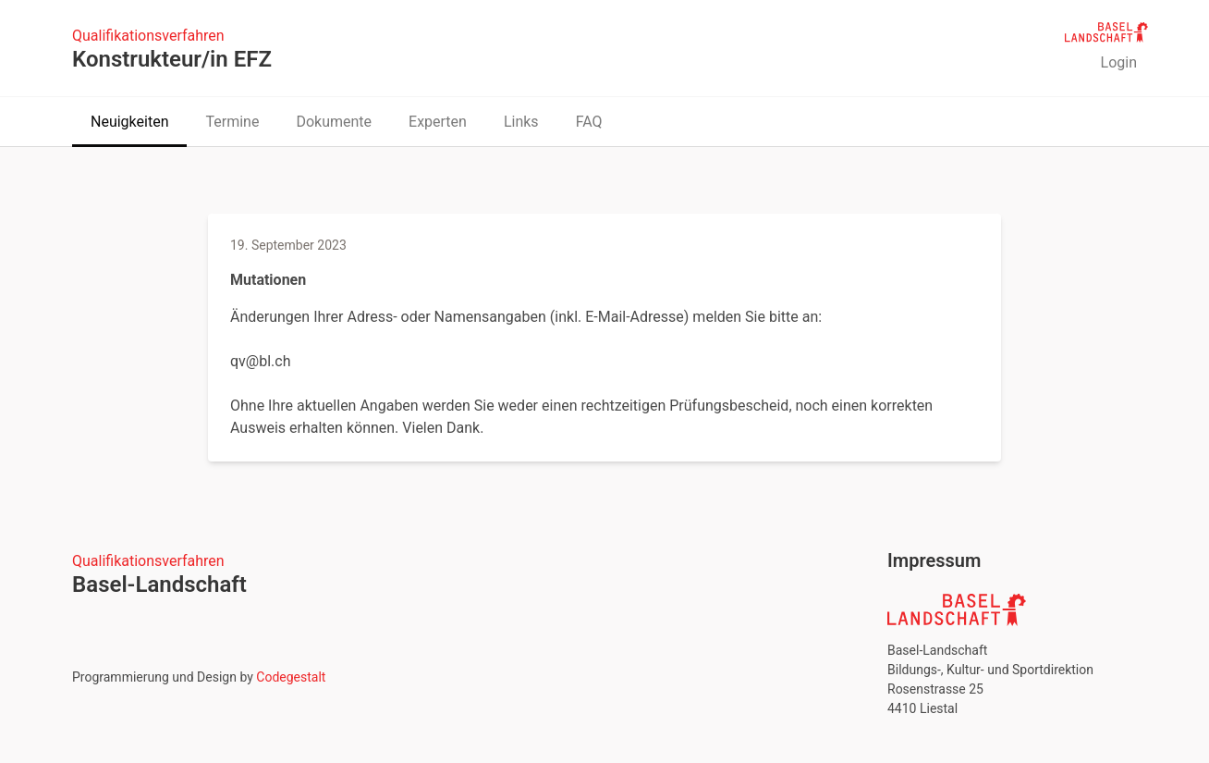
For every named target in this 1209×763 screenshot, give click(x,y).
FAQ (589, 121)
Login (1119, 62)
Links (521, 121)
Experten (438, 121)
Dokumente (334, 121)
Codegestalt (290, 677)
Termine (232, 121)
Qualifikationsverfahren (148, 35)
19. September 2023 (288, 245)
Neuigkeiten (129, 121)
